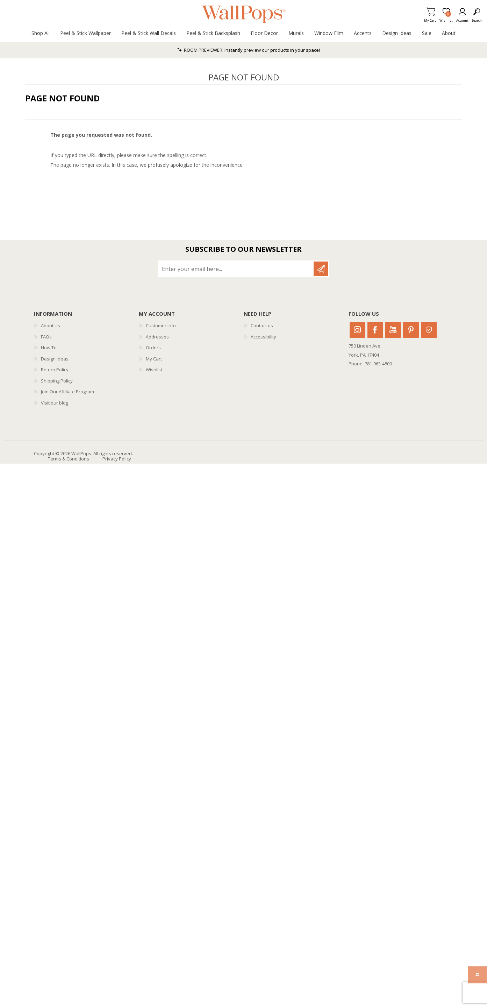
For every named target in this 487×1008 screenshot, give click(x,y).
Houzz (429, 330)
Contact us (262, 325)
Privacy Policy (116, 459)
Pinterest (411, 330)
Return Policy (55, 369)
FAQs (46, 337)
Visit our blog (54, 403)
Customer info (161, 325)
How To (49, 347)
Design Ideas (55, 359)
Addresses (157, 337)
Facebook (375, 330)
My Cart (430, 18)
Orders (153, 347)
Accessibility (263, 337)
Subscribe (321, 269)
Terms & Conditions (68, 459)
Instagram (357, 330)
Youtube (393, 330)
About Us (50, 325)
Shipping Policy (57, 381)
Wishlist (154, 369)
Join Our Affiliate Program (67, 391)
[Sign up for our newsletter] (236, 269)
